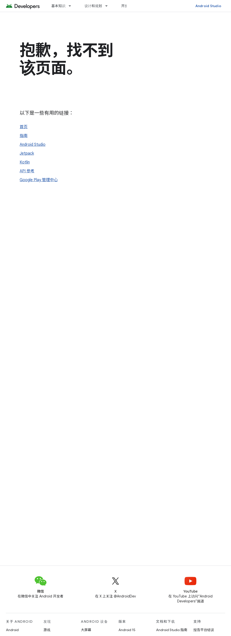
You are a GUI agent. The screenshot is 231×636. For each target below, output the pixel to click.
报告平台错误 (203, 630)
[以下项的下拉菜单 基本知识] (72, 6)
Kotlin (25, 162)
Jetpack (27, 153)
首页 (24, 126)
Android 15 (126, 630)
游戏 (46, 630)
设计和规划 (93, 6)
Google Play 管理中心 (39, 179)
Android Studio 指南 (171, 630)
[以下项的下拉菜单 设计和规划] (108, 6)
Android (12, 630)
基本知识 (58, 6)
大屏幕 (86, 630)
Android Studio (208, 6)
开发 (124, 6)
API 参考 (27, 171)
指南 (24, 135)
